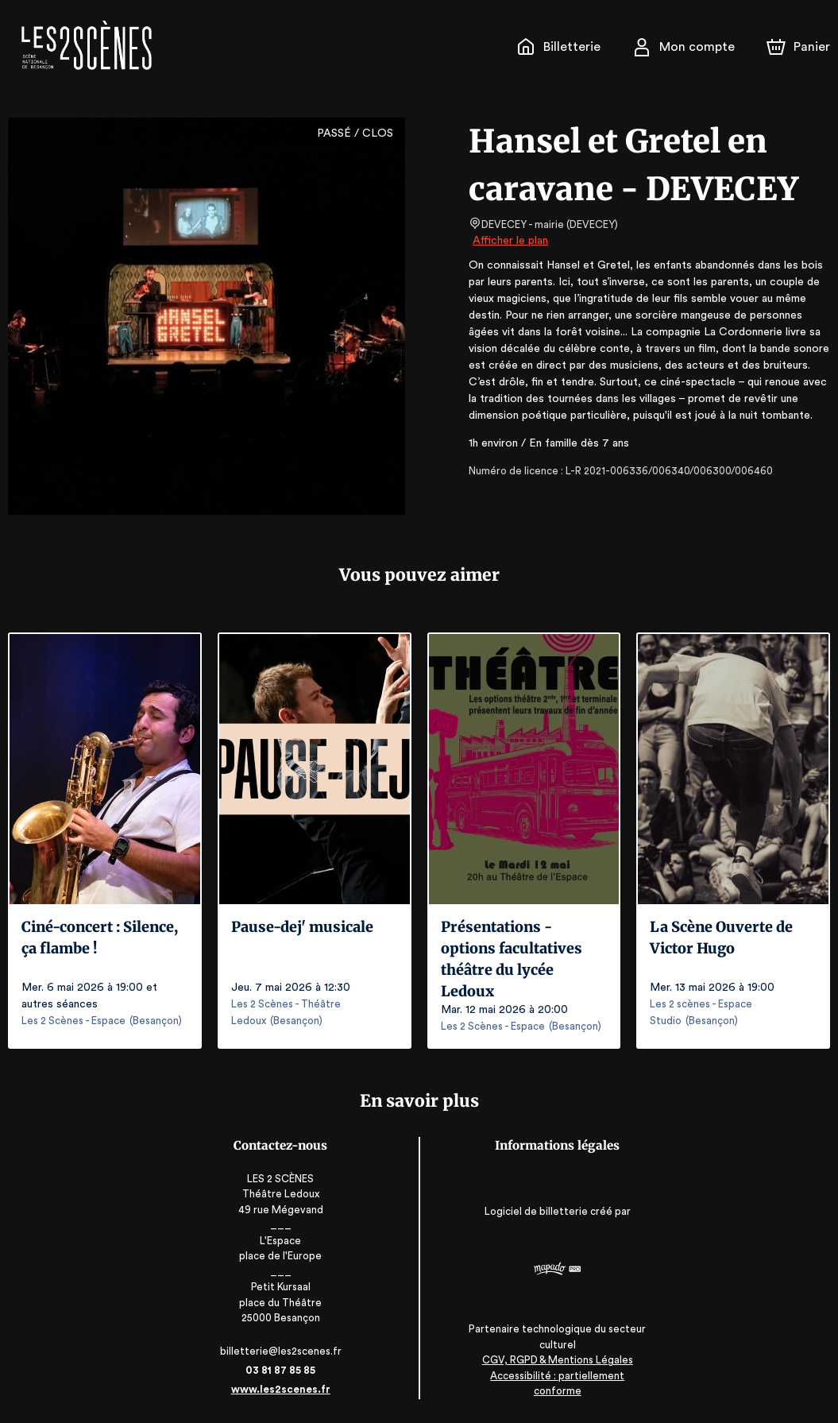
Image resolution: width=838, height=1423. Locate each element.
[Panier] (798, 47)
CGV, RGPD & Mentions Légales (555, 1376)
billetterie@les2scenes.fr (282, 1351)
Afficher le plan (509, 240)
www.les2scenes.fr (283, 1389)
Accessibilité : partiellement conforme (555, 1391)
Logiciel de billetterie (534, 1217)
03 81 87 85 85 (283, 1370)
